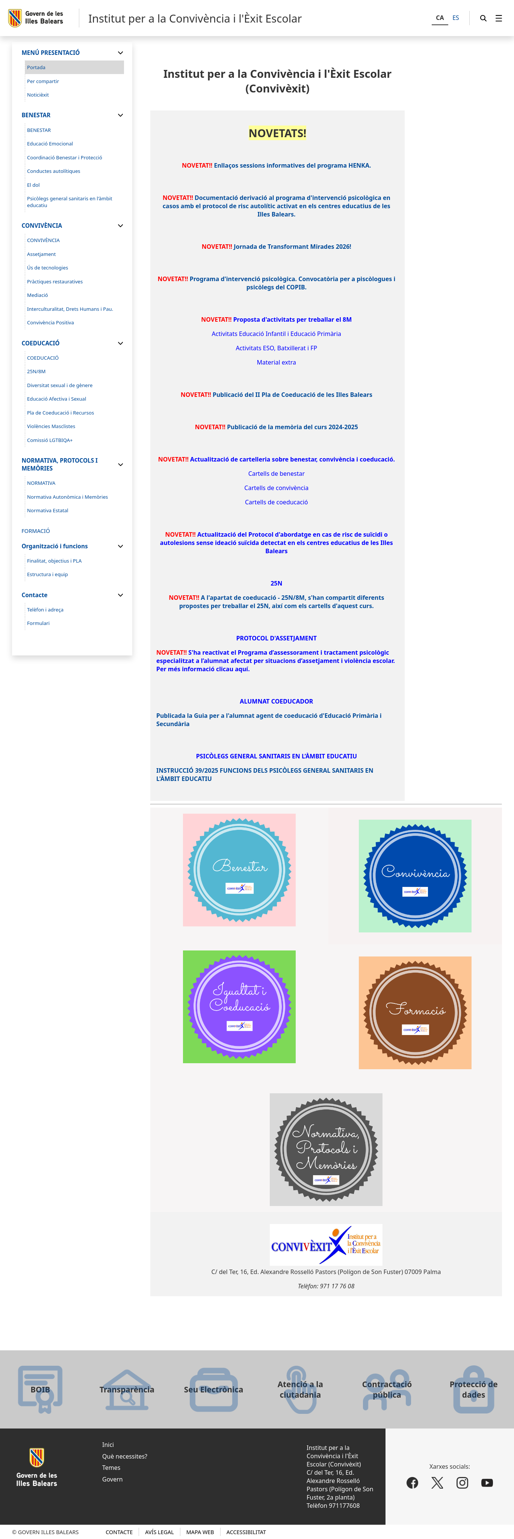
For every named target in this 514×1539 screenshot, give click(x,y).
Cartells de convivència (276, 488)
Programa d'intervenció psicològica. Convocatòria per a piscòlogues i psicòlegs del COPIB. (292, 283)
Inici (108, 1445)
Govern (112, 1479)
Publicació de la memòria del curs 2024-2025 (292, 427)
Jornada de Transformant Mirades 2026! (292, 246)
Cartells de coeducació (276, 502)
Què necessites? (124, 1456)
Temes (111, 1467)
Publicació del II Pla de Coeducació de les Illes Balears (292, 394)
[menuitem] (499, 18)
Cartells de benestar (276, 473)
